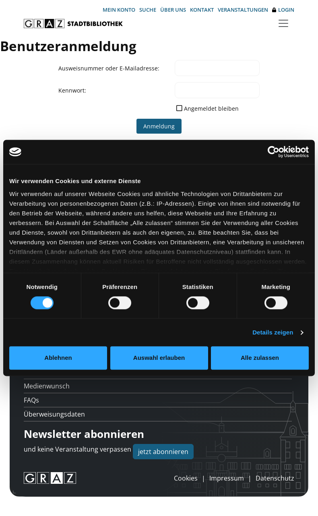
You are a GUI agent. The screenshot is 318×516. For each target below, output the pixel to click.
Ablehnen (58, 358)
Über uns (173, 9)
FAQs (31, 400)
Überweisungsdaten (54, 414)
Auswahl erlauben (159, 358)
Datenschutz (275, 478)
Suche (147, 9)
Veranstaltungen (243, 9)
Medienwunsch (47, 386)
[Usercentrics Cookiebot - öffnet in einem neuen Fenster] (273, 152)
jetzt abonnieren (163, 451)
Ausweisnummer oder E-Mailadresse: (108, 68)
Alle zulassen (260, 358)
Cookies (186, 478)
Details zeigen (272, 332)
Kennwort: (72, 90)
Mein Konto (119, 9)
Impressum (226, 478)
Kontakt (202, 9)
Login (283, 10)
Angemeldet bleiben (211, 108)
